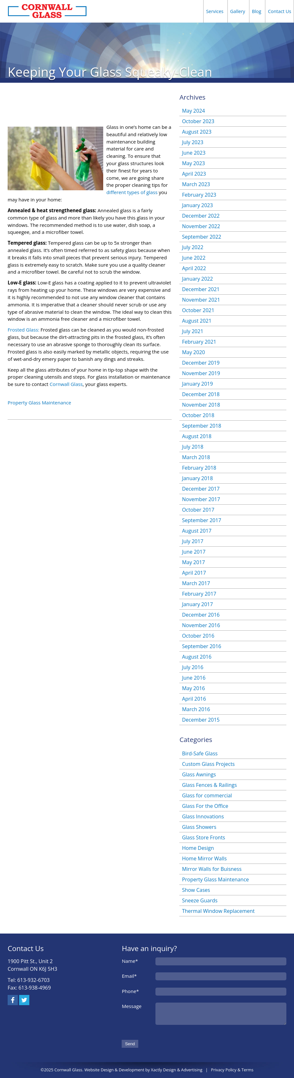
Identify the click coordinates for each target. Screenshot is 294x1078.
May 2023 (193, 163)
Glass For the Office (205, 805)
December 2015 (200, 719)
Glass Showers (199, 826)
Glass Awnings (199, 774)
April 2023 (194, 173)
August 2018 (197, 436)
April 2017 (194, 572)
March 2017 (196, 583)
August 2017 (197, 530)
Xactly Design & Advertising (176, 1070)
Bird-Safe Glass (200, 753)
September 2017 (201, 520)
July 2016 (192, 667)
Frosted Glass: (23, 329)
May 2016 (193, 688)
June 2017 (193, 551)
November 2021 (201, 299)
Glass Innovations (203, 816)
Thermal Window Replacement (218, 910)
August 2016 (197, 656)
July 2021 (192, 331)
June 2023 (193, 152)
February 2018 (199, 467)
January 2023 (197, 205)
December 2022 (200, 215)
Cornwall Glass (66, 384)
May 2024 (193, 110)
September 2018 (201, 425)
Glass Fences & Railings (209, 784)
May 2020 (193, 352)
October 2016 (198, 635)
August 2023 (197, 131)
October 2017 (198, 509)
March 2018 (196, 457)
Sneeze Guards (199, 900)
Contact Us (279, 11)
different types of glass (132, 192)
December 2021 (200, 289)
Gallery (237, 11)
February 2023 (199, 194)
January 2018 (197, 478)
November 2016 (201, 625)
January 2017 (197, 604)
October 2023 (198, 121)
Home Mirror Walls (204, 858)
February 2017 (199, 593)
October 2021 (198, 310)
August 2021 (197, 320)
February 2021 (199, 341)
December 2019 (200, 362)
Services (215, 11)
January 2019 (197, 383)
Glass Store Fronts (203, 837)
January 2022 (197, 278)
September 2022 (201, 236)
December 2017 (200, 488)
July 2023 (192, 142)
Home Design (198, 847)
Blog (256, 11)
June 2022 (193, 257)
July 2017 (192, 541)
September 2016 (201, 646)
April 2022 (194, 268)
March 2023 (196, 184)
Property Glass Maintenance (39, 402)
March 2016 (196, 709)
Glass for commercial (207, 795)
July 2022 (192, 247)
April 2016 (194, 698)
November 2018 (201, 404)
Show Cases (196, 889)
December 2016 (200, 614)
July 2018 (192, 446)
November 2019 (201, 373)
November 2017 (201, 499)
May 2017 (193, 562)
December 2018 (200, 394)
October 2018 (198, 415)
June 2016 (193, 677)
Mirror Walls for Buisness (211, 868)
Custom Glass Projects (208, 763)
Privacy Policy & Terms (232, 1070)
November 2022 (201, 226)
